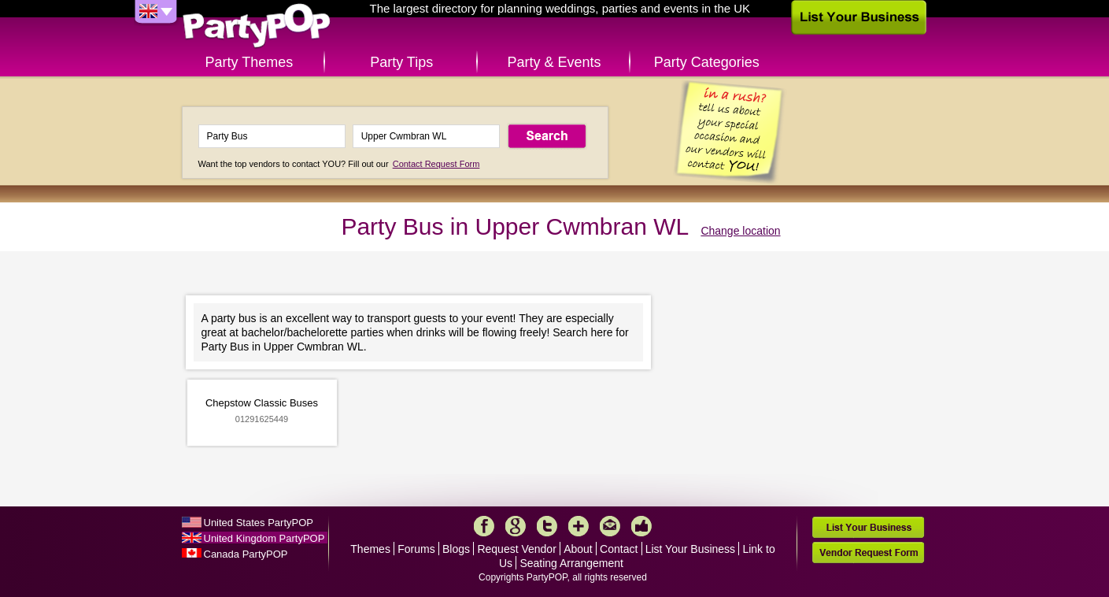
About (578, 549)
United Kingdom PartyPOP (264, 538)
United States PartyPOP (258, 522)
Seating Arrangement (571, 563)
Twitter (547, 526)
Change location (740, 230)
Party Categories (707, 62)
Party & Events (554, 62)
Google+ (515, 526)
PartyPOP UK (256, 26)
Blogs (456, 549)
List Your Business (690, 549)
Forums (415, 549)
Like (641, 526)
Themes (370, 549)
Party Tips (401, 62)
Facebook (484, 526)
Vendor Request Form (868, 552)
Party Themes (249, 62)
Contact (619, 549)
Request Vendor (516, 549)
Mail (610, 526)
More (578, 526)
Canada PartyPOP (246, 554)
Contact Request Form (436, 164)
